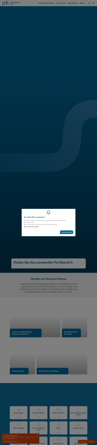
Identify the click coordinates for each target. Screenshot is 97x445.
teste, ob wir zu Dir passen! (31, 226)
